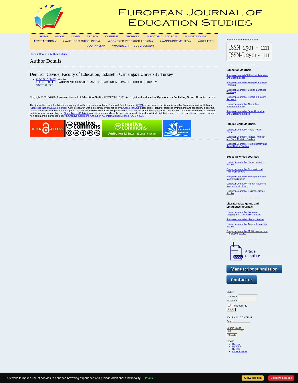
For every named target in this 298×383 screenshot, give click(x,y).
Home (44, 36)
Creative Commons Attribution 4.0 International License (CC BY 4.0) (105, 115)
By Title (236, 349)
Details (148, 378)
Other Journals (239, 351)
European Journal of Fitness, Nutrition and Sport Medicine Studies (245, 138)
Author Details (58, 54)
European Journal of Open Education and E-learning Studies (245, 112)
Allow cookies (253, 377)
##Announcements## (175, 41)
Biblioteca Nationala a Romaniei (48, 107)
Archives (132, 36)
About (59, 36)
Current (112, 36)
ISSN (140, 105)
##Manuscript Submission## (133, 45)
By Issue (236, 344)
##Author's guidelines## (82, 41)
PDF (51, 85)
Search (92, 36)
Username (232, 296)
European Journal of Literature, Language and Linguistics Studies (243, 213)
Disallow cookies (281, 377)
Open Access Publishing (77, 113)
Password (232, 300)
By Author (237, 346)
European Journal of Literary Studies (245, 219)
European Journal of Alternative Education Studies (242, 105)
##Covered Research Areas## (130, 41)
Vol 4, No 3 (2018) (46, 79)
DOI (136, 107)
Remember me (239, 306)
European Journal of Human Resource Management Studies (246, 184)
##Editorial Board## (162, 36)
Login (76, 36)
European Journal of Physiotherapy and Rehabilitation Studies (246, 145)
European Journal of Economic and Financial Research (244, 170)
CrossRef (128, 107)
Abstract (41, 85)
